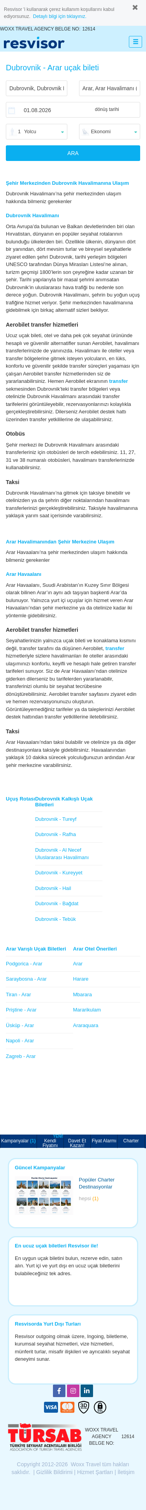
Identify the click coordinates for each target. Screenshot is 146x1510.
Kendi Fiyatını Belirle (52, 1141)
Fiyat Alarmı (104, 1141)
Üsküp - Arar (20, 1025)
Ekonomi (101, 131)
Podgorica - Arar (24, 964)
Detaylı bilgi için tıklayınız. (59, 16)
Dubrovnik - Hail (53, 888)
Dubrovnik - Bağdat (56, 903)
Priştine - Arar (21, 1010)
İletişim (126, 1472)
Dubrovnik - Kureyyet (58, 873)
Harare (81, 979)
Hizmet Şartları (95, 1472)
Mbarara (82, 994)
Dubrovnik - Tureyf (55, 819)
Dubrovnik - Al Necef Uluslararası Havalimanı (62, 853)
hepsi (89, 1198)
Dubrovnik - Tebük (55, 919)
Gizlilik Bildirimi (54, 1472)
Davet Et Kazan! (77, 1143)
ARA (73, 153)
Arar (78, 964)
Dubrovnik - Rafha (55, 834)
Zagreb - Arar (21, 1056)
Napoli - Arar (20, 1041)
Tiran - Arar (18, 994)
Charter (131, 1141)
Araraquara (86, 1025)
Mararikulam (87, 1010)
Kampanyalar (18, 1141)
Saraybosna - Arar (26, 979)
